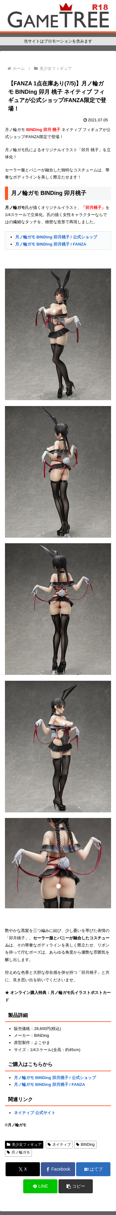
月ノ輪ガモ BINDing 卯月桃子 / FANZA (50, 244)
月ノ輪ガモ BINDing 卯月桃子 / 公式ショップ (56, 237)
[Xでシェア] (23, 1169)
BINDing (85, 1144)
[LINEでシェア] (40, 1186)
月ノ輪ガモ (18, 1152)
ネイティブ (59, 1144)
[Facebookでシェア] (58, 1169)
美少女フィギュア (24, 1144)
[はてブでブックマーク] (93, 1169)
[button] (75, 1186)
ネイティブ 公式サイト (34, 1112)
